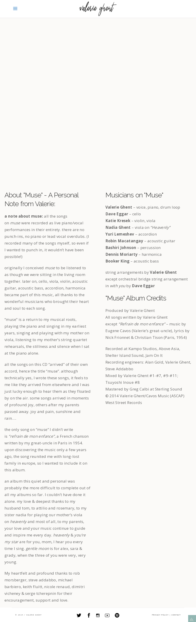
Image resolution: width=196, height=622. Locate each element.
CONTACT (176, 615)
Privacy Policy (160, 615)
